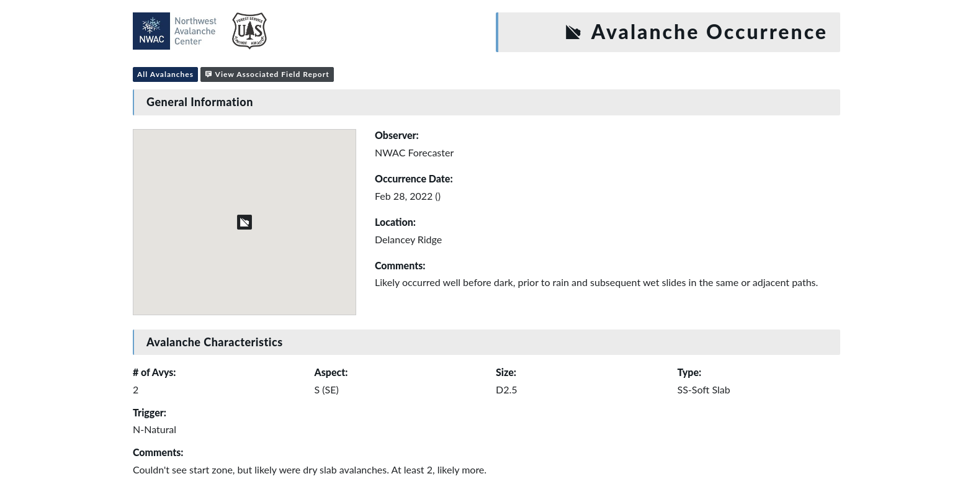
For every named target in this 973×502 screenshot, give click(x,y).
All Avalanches (165, 74)
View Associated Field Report (267, 74)
